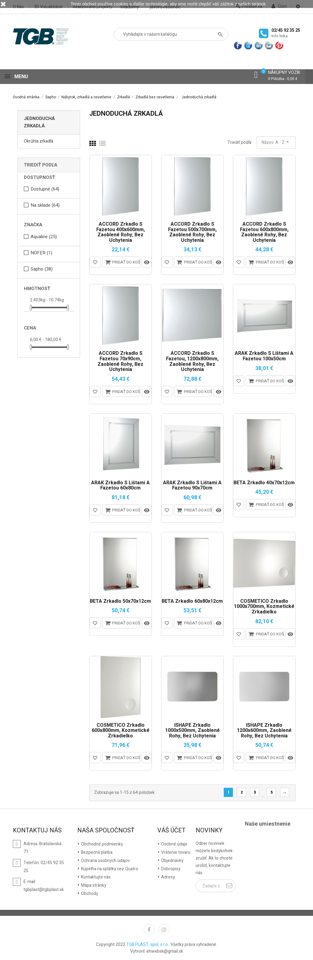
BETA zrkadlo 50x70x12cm (120, 600)
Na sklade (45, 204)
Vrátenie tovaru (175, 851)
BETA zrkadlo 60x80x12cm (192, 600)
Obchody (89, 892)
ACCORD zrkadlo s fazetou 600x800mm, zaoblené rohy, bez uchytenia (264, 231)
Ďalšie (284, 791)
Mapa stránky (93, 884)
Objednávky (171, 859)
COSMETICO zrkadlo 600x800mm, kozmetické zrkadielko (120, 730)
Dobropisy (170, 867)
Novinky (209, 829)
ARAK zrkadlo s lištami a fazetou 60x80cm (120, 484)
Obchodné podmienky (101, 843)
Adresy (167, 876)
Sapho (42, 267)
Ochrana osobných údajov (105, 859)
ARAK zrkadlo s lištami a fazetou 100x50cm (264, 355)
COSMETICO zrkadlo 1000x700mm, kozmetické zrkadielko (264, 606)
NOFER (41, 251)
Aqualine (44, 235)
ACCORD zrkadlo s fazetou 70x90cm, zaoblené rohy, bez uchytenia (120, 360)
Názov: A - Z (276, 141)
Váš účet (171, 829)
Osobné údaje (173, 843)
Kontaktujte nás (95, 876)
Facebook (149, 928)
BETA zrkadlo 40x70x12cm (264, 482)
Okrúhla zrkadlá (38, 140)
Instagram (164, 928)
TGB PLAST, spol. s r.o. (147, 943)
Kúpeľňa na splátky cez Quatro (109, 867)
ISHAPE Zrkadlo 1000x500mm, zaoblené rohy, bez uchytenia (192, 730)
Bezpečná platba (96, 851)
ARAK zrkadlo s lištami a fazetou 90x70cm (192, 484)
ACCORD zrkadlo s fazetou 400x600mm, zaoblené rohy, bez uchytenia (120, 231)
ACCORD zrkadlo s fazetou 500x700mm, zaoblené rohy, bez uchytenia (192, 231)
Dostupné (45, 187)
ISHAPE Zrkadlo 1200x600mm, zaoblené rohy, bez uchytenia (264, 730)
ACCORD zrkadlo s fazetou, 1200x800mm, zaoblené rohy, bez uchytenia (192, 360)
